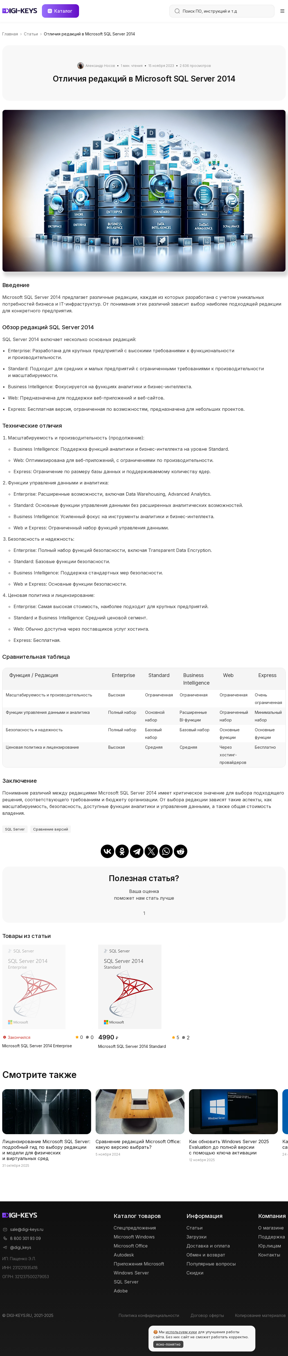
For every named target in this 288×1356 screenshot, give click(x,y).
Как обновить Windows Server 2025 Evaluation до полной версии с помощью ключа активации (229, 1147)
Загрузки (196, 1237)
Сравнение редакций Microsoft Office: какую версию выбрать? (138, 1144)
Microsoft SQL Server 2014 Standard (132, 1046)
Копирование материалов (260, 1315)
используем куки (181, 1332)
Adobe (121, 1291)
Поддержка (271, 1237)
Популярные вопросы (211, 1264)
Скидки (194, 1273)
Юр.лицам (269, 1246)
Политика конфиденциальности (149, 1315)
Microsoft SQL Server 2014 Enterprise (37, 1045)
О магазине (271, 1228)
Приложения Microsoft (139, 1264)
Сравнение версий (50, 829)
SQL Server (15, 829)
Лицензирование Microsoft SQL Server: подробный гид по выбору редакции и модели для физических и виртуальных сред (46, 1150)
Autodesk (124, 1255)
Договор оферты (207, 1315)
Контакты (269, 1255)
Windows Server (131, 1273)
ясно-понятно (168, 1344)
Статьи (194, 1228)
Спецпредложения (135, 1228)
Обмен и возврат (205, 1255)
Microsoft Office (131, 1246)
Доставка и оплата (208, 1246)
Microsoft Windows (134, 1237)
